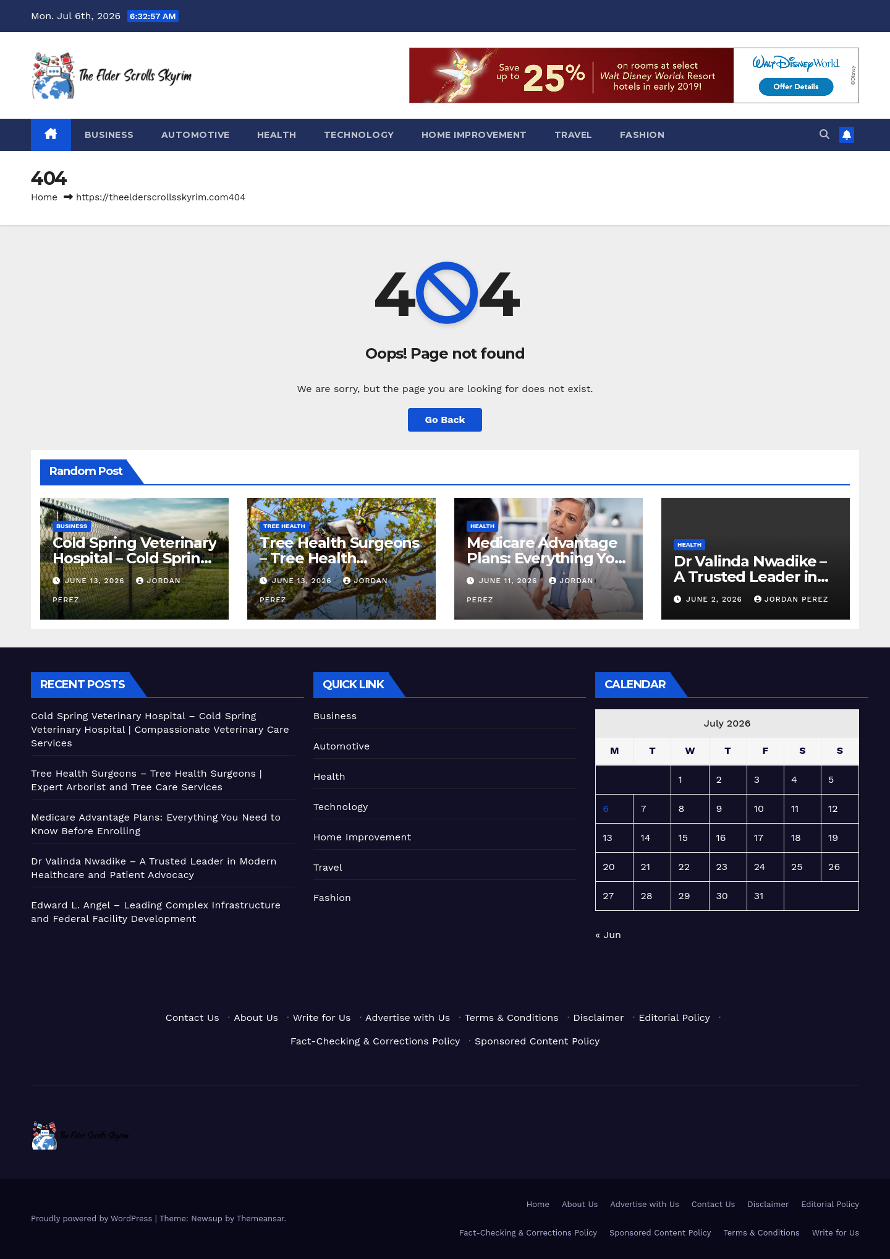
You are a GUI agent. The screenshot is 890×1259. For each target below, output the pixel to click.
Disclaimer (598, 1017)
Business (109, 134)
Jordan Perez (791, 599)
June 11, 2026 (509, 580)
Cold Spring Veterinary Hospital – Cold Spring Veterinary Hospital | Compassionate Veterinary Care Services (160, 729)
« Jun (608, 935)
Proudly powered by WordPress (93, 1218)
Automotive (195, 134)
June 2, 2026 (715, 599)
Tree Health (284, 526)
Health (277, 134)
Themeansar (260, 1218)
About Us (256, 1017)
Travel (573, 134)
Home (44, 197)
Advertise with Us (407, 1017)
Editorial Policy (674, 1017)
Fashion (642, 134)
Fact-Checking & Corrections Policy (375, 1041)
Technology (359, 134)
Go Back (445, 419)
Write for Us (322, 1017)
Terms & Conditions (512, 1017)
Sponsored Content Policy (537, 1041)
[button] (824, 134)
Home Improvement (474, 134)
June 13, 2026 (96, 580)
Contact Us (192, 1017)
